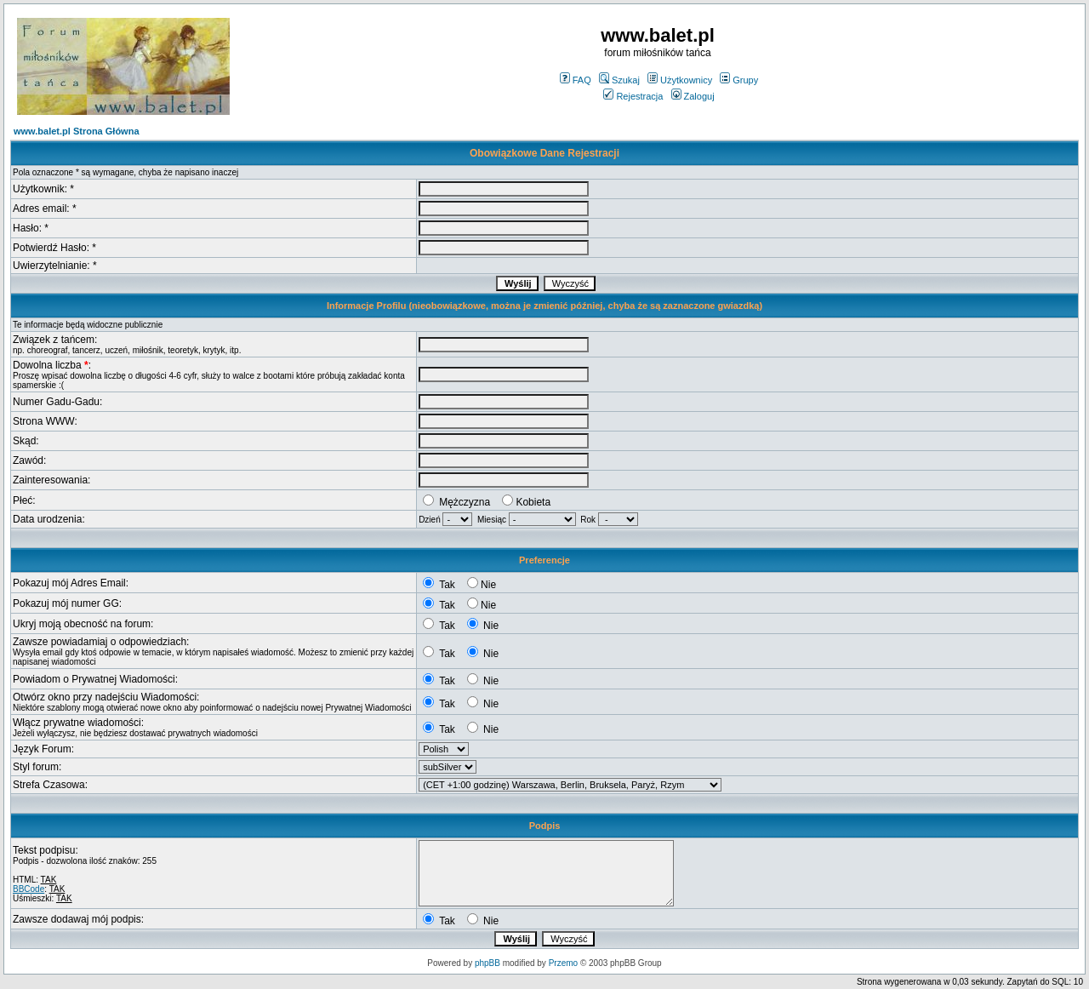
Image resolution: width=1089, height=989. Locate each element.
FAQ (575, 80)
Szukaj (619, 80)
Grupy (739, 80)
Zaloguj (693, 96)
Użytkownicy (679, 80)
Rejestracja (633, 96)
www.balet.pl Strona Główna (77, 131)
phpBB (487, 963)
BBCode (28, 889)
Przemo (563, 963)
